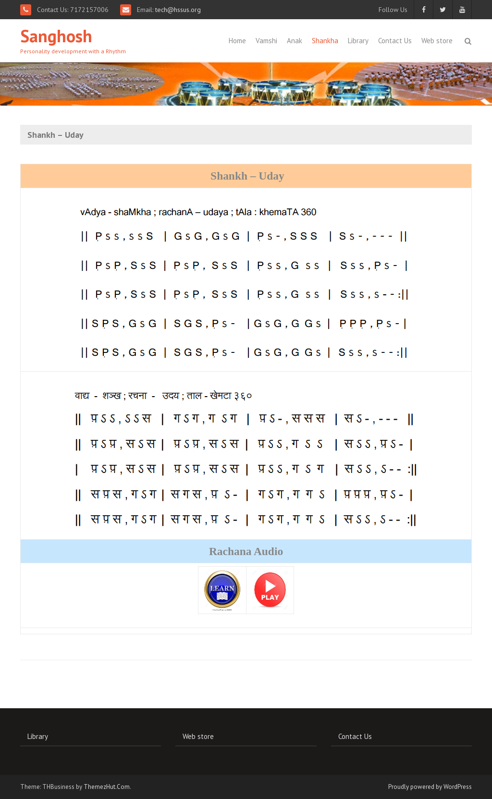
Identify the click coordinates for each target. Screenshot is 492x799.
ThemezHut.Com (107, 787)
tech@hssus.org (177, 9)
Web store (437, 40)
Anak (294, 40)
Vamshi (266, 40)
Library (358, 40)
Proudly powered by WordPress (430, 787)
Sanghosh (56, 35)
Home (237, 40)
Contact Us (395, 40)
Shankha (325, 40)
